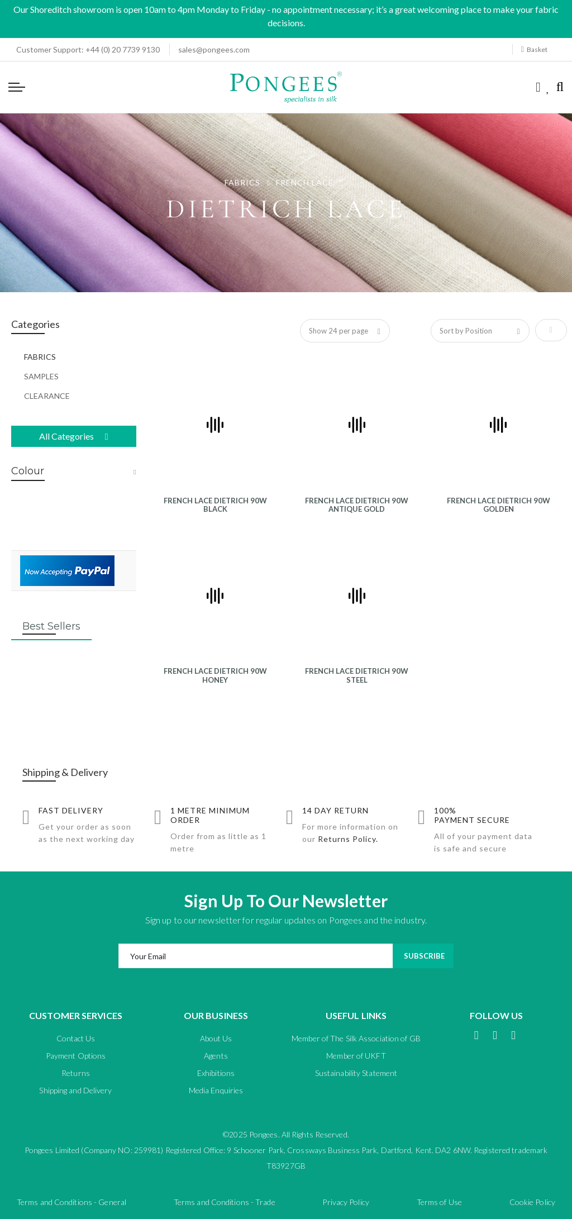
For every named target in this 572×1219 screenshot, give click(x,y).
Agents (216, 1055)
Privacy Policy (345, 1202)
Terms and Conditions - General (71, 1202)
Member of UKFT (355, 1055)
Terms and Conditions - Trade (224, 1202)
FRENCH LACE (306, 182)
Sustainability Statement (356, 1073)
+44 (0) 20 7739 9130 (84, 49)
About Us (216, 1038)
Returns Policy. (348, 839)
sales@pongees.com (214, 49)
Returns (75, 1073)
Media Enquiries (216, 1090)
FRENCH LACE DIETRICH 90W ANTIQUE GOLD (356, 505)
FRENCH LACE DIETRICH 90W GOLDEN (498, 505)
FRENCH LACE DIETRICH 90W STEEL (356, 675)
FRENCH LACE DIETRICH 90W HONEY (215, 675)
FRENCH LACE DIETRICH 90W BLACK (215, 505)
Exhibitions (216, 1073)
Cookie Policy (532, 1202)
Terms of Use (439, 1202)
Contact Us (76, 1038)
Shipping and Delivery (75, 1090)
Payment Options (76, 1055)
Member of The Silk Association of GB (356, 1038)
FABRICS (244, 182)
